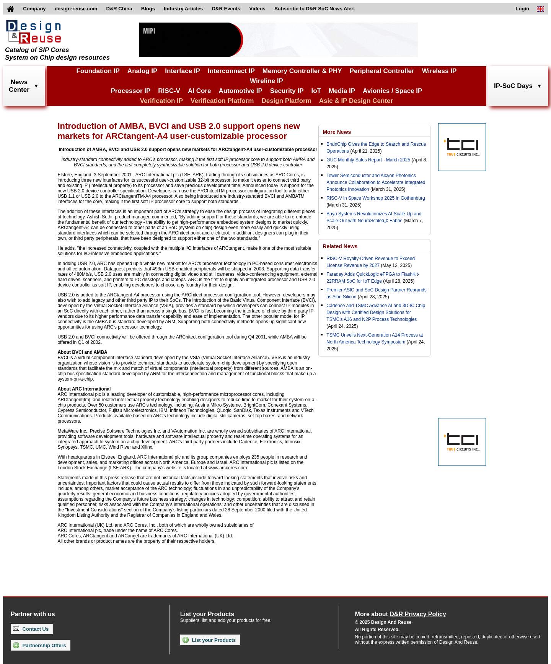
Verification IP (161, 100)
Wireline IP (266, 81)
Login (522, 8)
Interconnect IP (231, 71)
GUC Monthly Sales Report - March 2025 (368, 160)
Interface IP (182, 71)
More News (337, 132)
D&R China (119, 8)
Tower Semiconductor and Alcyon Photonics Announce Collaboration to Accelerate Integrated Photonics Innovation (375, 182)
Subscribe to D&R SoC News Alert (314, 8)
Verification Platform (222, 100)
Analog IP (142, 71)
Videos (257, 8)
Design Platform (286, 100)
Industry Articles (183, 8)
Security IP (287, 90)
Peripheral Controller (382, 71)
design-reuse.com (76, 8)
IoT (316, 90)
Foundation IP (98, 71)
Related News (340, 246)
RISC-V (169, 90)
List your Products (209, 640)
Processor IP (130, 90)
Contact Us (31, 629)
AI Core (199, 90)
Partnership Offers (39, 645)
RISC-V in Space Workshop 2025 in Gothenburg (375, 198)
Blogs (148, 8)
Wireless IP (439, 71)
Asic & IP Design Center (356, 100)
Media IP (342, 90)
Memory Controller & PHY (302, 71)
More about (400, 614)
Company (34, 8)
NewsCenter (19, 85)
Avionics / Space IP (392, 90)
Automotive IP (240, 90)
